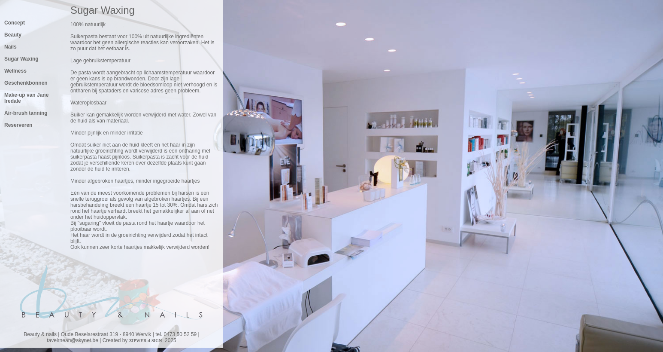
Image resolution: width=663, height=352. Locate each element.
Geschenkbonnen (26, 83)
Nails (10, 47)
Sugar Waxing (21, 59)
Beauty (12, 35)
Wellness (15, 71)
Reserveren (18, 125)
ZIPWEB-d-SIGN (145, 340)
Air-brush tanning (26, 113)
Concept (14, 23)
